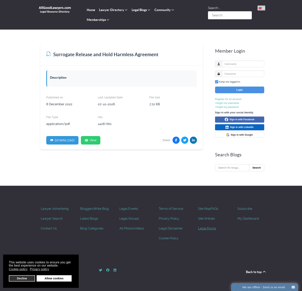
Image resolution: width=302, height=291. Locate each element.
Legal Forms (207, 228)
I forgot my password (227, 106)
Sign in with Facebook (239, 119)
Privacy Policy (169, 218)
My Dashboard (248, 218)
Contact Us (49, 228)
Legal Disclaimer (171, 228)
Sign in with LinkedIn (239, 127)
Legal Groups (129, 218)
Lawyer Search (52, 218)
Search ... (214, 8)
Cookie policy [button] (18, 269)
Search (256, 167)
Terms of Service (171, 209)
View (90, 140)
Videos (139, 228)
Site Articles (206, 218)
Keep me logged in (229, 81)
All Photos (126, 228)
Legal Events (128, 209)
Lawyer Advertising (55, 209)
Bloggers (86, 209)
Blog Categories (91, 228)
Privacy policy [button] (39, 269)
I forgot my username (227, 103)
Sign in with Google (239, 134)
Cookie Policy (168, 238)
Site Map (204, 209)
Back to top (256, 272)
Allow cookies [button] (54, 278)
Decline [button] (22, 278)
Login (239, 90)
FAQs (214, 209)
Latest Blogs (89, 218)
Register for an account (228, 99)
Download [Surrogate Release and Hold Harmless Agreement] (62, 140)
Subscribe (244, 209)
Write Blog (101, 209)
